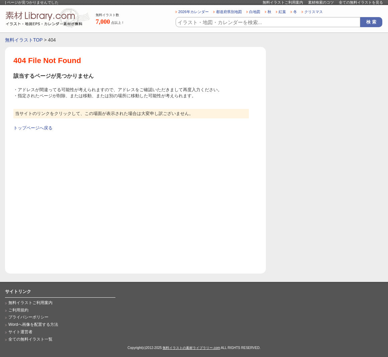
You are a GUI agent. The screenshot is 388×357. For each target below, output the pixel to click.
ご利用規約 (18, 310)
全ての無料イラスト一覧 (30, 339)
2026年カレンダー (193, 12)
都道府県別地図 (229, 12)
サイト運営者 (20, 332)
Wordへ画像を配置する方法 (33, 324)
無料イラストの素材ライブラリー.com (191, 348)
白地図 (254, 12)
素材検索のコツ (321, 2)
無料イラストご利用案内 (283, 2)
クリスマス (313, 12)
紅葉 (282, 12)
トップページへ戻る (33, 127)
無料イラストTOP (23, 40)
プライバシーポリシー (28, 317)
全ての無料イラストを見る (361, 2)
